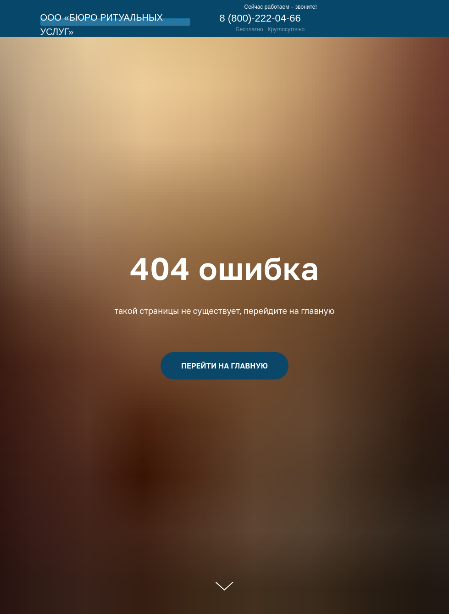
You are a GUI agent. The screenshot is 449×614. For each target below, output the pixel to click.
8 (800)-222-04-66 (260, 18)
